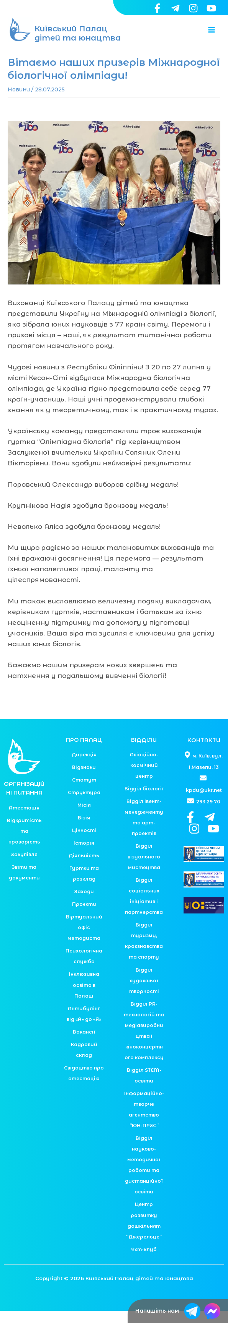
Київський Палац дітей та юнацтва (77, 39)
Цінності (84, 842)
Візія (84, 830)
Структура (84, 805)
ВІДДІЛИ (144, 752)
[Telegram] (175, 8)
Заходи (84, 904)
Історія (84, 855)
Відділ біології (144, 801)
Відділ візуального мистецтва (144, 869)
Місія (84, 817)
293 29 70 (203, 814)
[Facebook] (157, 8)
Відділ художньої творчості (144, 992)
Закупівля (24, 867)
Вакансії (84, 1044)
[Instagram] (193, 8)
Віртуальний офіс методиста (84, 939)
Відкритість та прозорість (24, 843)
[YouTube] (211, 8)
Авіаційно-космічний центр (144, 777)
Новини (19, 101)
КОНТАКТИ (203, 752)
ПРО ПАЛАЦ (84, 752)
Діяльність (84, 868)
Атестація (24, 820)
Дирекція (84, 767)
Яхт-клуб (144, 1261)
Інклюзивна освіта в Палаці (84, 997)
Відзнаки (84, 779)
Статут (84, 792)
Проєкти (84, 916)
